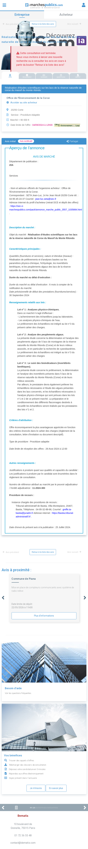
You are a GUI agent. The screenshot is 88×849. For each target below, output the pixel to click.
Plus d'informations (44, 615)
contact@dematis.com (22, 842)
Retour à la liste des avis (43, 24)
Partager (72, 141)
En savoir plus (56, 788)
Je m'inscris (36, 788)
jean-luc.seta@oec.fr (45, 199)
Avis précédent (11, 24)
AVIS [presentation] (10, 76)
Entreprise (22, 15)
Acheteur (66, 15)
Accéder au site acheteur (21, 102)
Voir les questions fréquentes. (18, 693)
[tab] (10, 75)
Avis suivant (74, 24)
